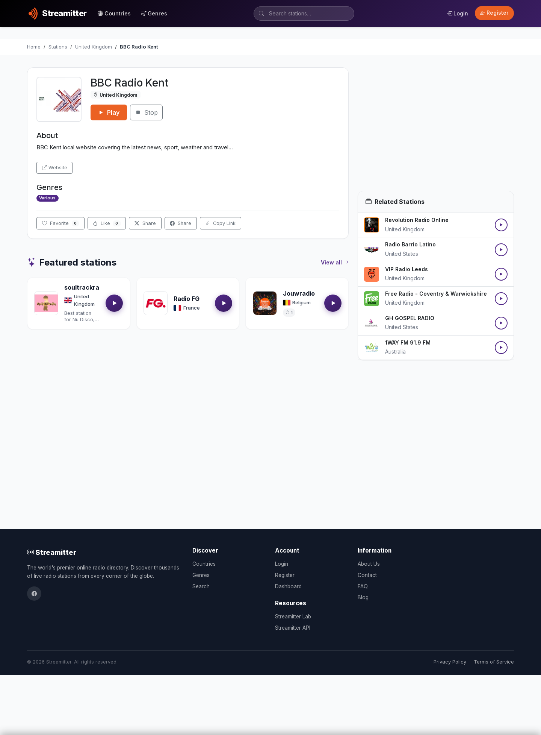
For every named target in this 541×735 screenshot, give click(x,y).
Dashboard (288, 586)
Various (47, 197)
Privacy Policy (450, 662)
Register (494, 13)
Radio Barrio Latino (410, 244)
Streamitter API (292, 628)
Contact (367, 575)
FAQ (363, 586)
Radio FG (186, 298)
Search (201, 586)
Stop (146, 112)
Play (108, 112)
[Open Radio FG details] (156, 303)
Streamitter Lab (293, 617)
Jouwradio (299, 293)
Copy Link (220, 223)
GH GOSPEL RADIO (409, 318)
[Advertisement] (436, 129)
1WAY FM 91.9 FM (408, 342)
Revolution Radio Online (417, 220)
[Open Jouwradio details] (265, 303)
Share (145, 223)
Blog (363, 597)
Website (54, 167)
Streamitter (51, 552)
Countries (114, 13)
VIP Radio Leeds (406, 269)
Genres (154, 13)
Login (457, 13)
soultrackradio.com (93, 287)
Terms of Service (494, 662)
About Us (369, 564)
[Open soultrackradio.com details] (46, 303)
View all (335, 262)
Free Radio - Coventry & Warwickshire (436, 293)
